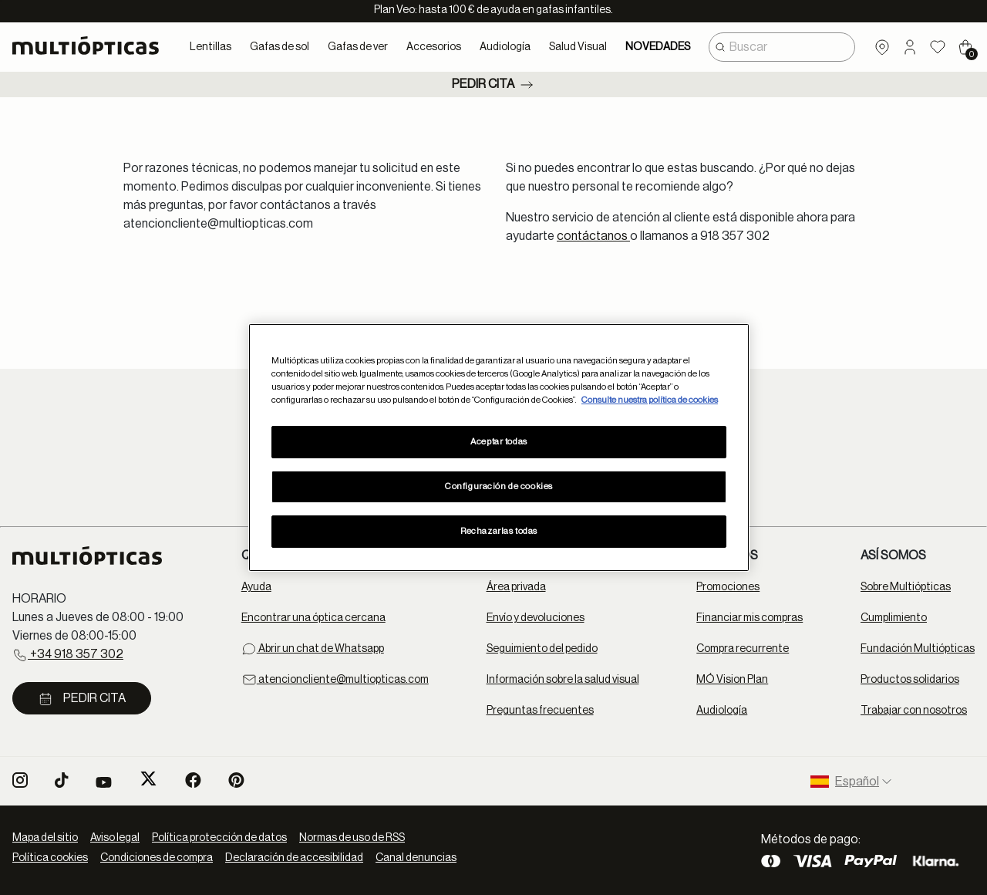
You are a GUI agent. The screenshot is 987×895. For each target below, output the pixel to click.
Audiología (721, 710)
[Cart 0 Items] (965, 47)
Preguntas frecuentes (540, 710)
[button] (910, 47)
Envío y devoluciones (535, 618)
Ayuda (256, 587)
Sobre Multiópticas (906, 587)
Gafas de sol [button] (279, 47)
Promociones (728, 587)
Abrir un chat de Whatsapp (312, 648)
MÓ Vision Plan (732, 679)
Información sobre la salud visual (563, 679)
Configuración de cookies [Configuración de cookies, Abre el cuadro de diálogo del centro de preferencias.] (499, 486)
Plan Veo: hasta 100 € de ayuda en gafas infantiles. (493, 10)
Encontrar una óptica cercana (313, 618)
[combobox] (782, 47)
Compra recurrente (742, 648)
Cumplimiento (894, 618)
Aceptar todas (498, 441)
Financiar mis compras (749, 618)
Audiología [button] (505, 47)
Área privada (516, 587)
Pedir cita (494, 85)
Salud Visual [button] (578, 47)
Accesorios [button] (433, 47)
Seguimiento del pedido (542, 648)
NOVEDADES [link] (657, 47)
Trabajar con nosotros (914, 710)
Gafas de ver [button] (358, 47)
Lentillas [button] (210, 47)
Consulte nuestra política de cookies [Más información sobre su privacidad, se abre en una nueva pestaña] (649, 400)
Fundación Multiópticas (918, 648)
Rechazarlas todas (498, 531)
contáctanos (593, 236)
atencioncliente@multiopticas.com (335, 679)
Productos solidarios (910, 679)
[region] (499, 447)
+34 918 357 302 (67, 655)
